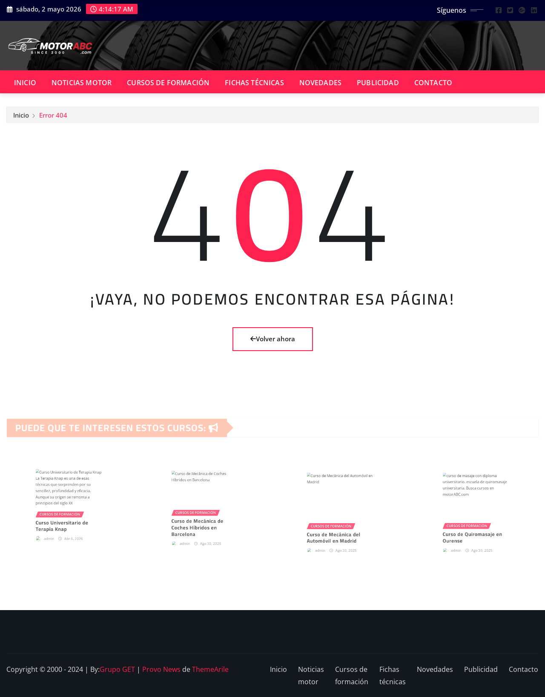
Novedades (320, 82)
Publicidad (378, 82)
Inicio (25, 82)
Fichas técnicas (254, 82)
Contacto (433, 82)
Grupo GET (117, 669)
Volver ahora (272, 338)
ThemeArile (210, 669)
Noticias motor (82, 82)
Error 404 (53, 117)
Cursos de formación (168, 82)
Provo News (161, 669)
